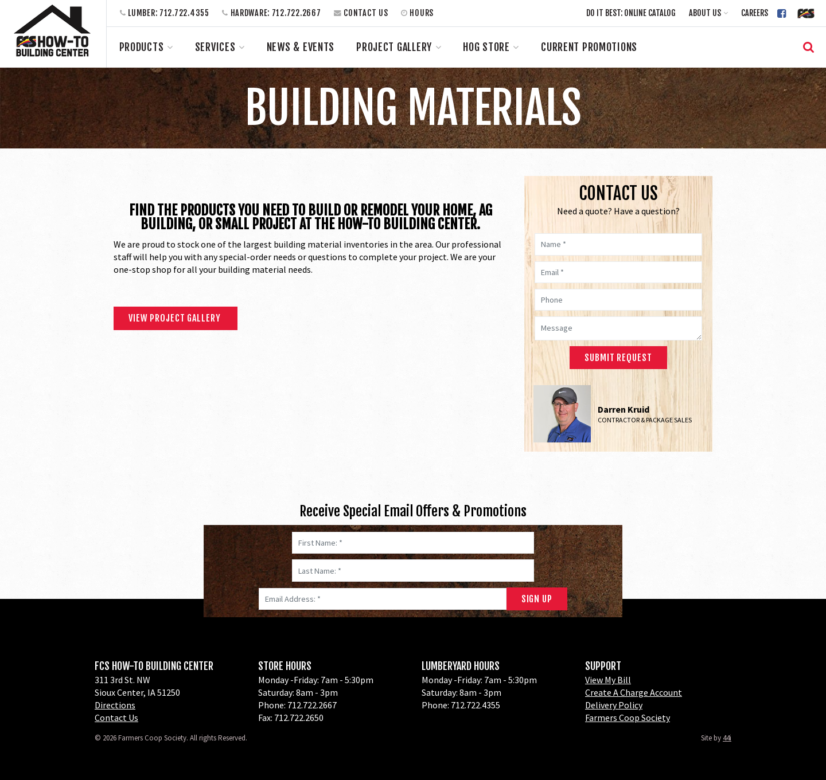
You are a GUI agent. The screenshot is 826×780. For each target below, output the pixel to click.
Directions (115, 705)
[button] (709, 13)
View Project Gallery (175, 318)
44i (727, 738)
